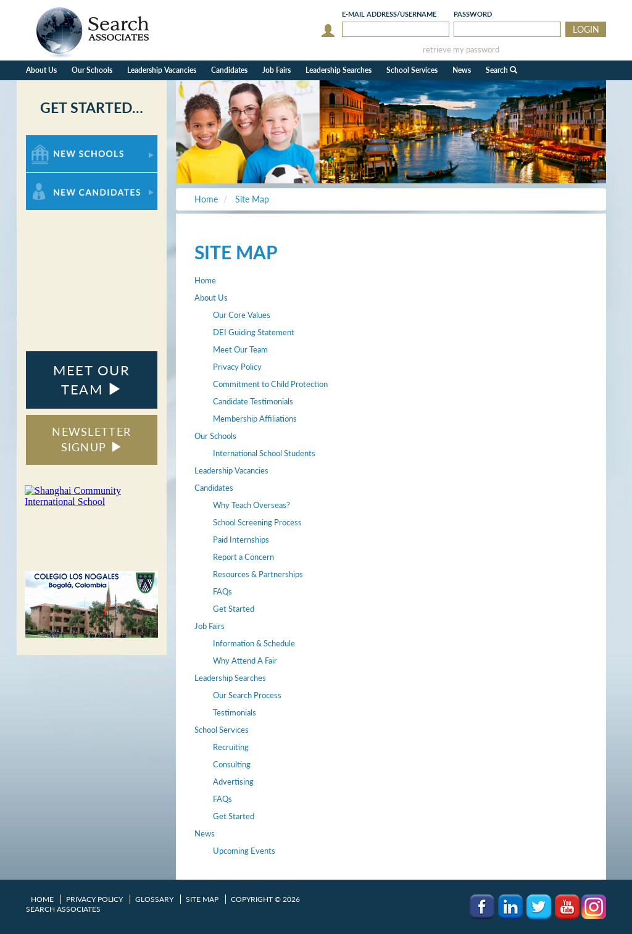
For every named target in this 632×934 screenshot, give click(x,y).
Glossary (154, 899)
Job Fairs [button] (276, 70)
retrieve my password (461, 49)
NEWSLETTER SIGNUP (91, 439)
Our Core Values (241, 315)
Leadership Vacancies (161, 70)
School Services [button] (412, 70)
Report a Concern (243, 557)
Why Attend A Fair (245, 660)
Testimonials (234, 712)
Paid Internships (241, 539)
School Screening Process (257, 522)
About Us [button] (41, 70)
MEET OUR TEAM (91, 380)
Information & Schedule (254, 643)
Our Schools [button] (92, 70)
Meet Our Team (240, 349)
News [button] (461, 70)
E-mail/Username (389, 14)
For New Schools (58, 141)
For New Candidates (64, 178)
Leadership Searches (230, 678)
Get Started (233, 609)
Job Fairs (209, 626)
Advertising (233, 781)
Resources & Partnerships (258, 574)
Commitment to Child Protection (270, 384)
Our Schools (215, 436)
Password (473, 14)
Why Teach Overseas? (251, 505)
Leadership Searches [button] (339, 70)
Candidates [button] (229, 70)
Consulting (232, 764)
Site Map (202, 899)
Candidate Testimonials (253, 401)
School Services (221, 730)
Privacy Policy (237, 367)
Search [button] (501, 70)
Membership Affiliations (255, 418)
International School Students (264, 453)
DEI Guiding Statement (253, 332)
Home (205, 280)
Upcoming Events (244, 851)
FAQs (222, 591)
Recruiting (231, 747)
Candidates (213, 488)
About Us (211, 297)
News (204, 833)
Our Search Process (247, 695)
